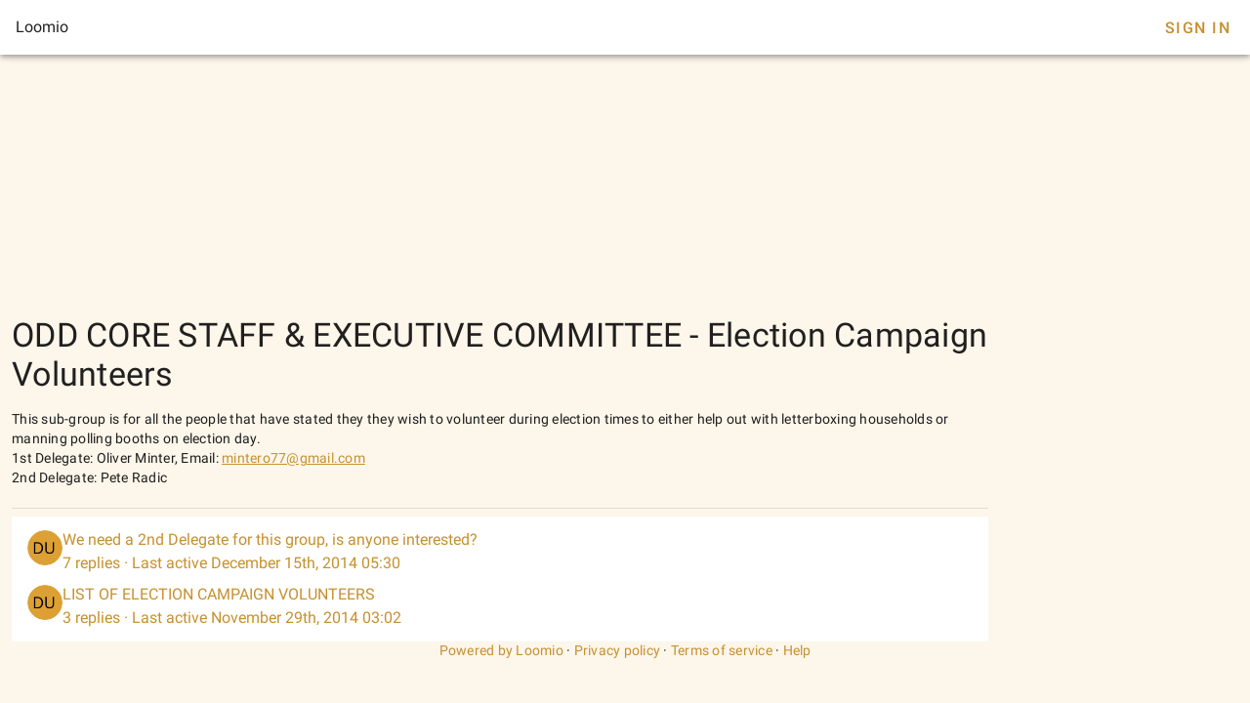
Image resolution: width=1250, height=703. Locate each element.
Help (797, 650)
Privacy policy (617, 650)
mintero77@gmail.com (293, 458)
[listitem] (500, 551)
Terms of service (721, 650)
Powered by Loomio (501, 650)
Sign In (1197, 28)
